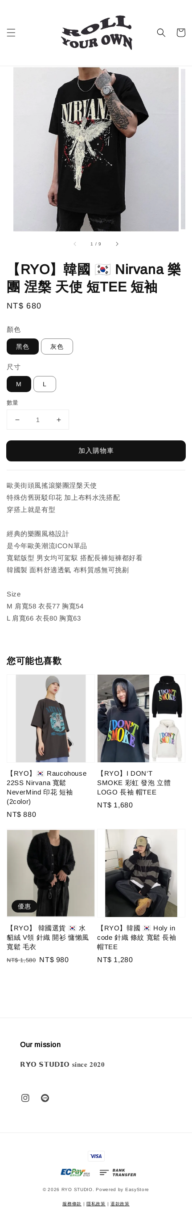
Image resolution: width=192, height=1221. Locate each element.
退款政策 (120, 1203)
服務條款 (72, 1203)
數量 (13, 402)
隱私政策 (96, 1203)
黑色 (22, 346)
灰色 (57, 346)
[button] (11, 32)
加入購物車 (96, 450)
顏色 (13, 329)
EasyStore (137, 1189)
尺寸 (13, 367)
